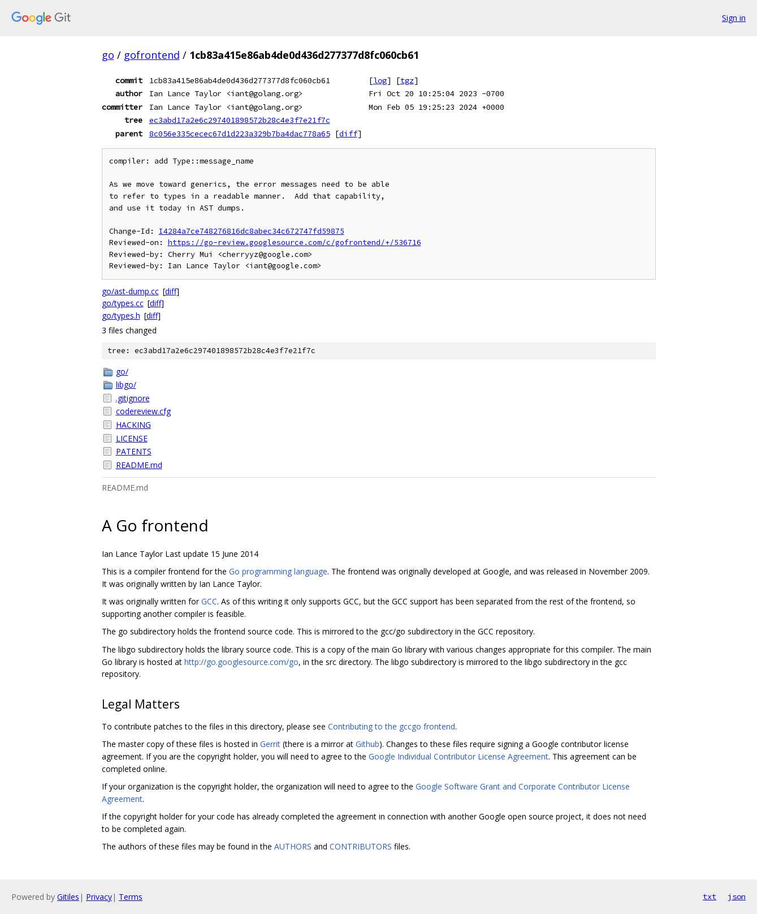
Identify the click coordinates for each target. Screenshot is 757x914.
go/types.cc (123, 303)
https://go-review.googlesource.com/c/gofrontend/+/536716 (294, 242)
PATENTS (134, 451)
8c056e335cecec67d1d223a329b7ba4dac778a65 (239, 133)
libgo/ (126, 384)
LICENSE (132, 438)
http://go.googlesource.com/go (241, 661)
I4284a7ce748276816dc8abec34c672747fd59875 (251, 231)
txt (709, 896)
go (108, 55)
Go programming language (278, 571)
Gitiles (68, 896)
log (380, 80)
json (737, 896)
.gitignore (133, 398)
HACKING (133, 424)
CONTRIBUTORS (361, 846)
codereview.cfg (143, 411)
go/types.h (121, 315)
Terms (130, 896)
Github (367, 744)
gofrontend (152, 55)
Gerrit (270, 744)
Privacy (99, 896)
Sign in (734, 17)
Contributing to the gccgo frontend (391, 726)
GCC (209, 601)
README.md (139, 465)
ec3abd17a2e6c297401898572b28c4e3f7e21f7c (239, 120)
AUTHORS (293, 846)
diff (348, 133)
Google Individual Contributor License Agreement (458, 756)
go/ (122, 371)
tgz (407, 80)
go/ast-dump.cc (130, 291)
